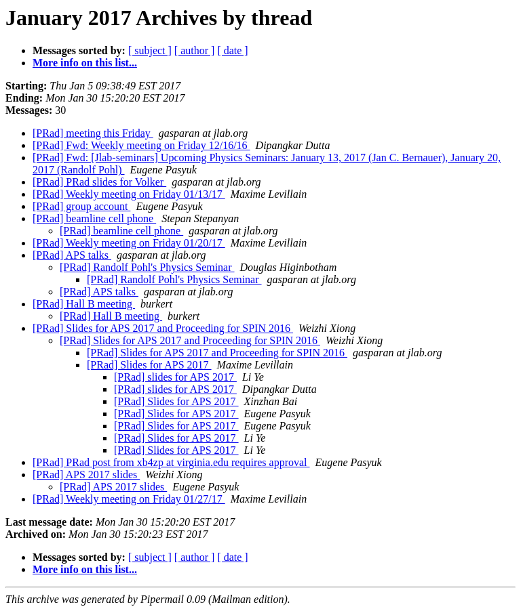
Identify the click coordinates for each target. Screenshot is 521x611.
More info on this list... (85, 62)
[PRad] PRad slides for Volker (99, 182)
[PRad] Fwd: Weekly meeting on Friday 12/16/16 (141, 145)
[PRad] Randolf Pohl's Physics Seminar (147, 267)
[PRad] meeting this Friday (93, 133)
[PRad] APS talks (72, 255)
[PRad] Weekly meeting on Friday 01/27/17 (129, 499)
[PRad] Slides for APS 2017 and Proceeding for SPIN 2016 (163, 328)
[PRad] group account (81, 206)
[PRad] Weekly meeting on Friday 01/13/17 (129, 194)
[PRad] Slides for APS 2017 (149, 365)
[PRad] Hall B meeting (84, 304)
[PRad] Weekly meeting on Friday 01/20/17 (129, 243)
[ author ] (194, 50)
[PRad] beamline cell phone (94, 218)
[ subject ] (150, 50)
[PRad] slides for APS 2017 (175, 377)
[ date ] (232, 50)
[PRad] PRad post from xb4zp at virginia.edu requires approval (171, 462)
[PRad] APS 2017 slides (86, 474)
